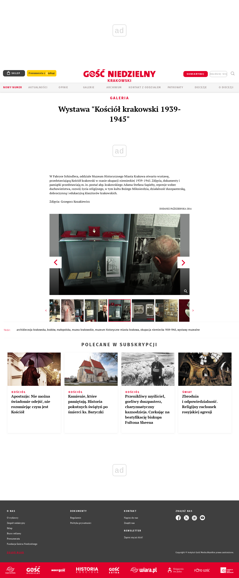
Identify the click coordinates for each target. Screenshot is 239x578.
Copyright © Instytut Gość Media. (191, 552)
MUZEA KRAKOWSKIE (83, 329)
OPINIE (63, 87)
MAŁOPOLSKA (64, 329)
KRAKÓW (51, 329)
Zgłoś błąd (15, 552)
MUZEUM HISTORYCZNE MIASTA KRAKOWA (117, 329)
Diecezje (201, 87)
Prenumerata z (42, 73)
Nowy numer (12, 87)
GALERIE (88, 87)
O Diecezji (226, 87)
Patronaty (175, 87)
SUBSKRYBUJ (195, 74)
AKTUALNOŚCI (37, 87)
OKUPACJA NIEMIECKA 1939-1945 (158, 329)
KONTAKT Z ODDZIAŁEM (145, 87)
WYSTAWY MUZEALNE (188, 329)
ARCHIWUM (114, 87)
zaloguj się (218, 74)
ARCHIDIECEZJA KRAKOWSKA (31, 329)
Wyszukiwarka (232, 73)
